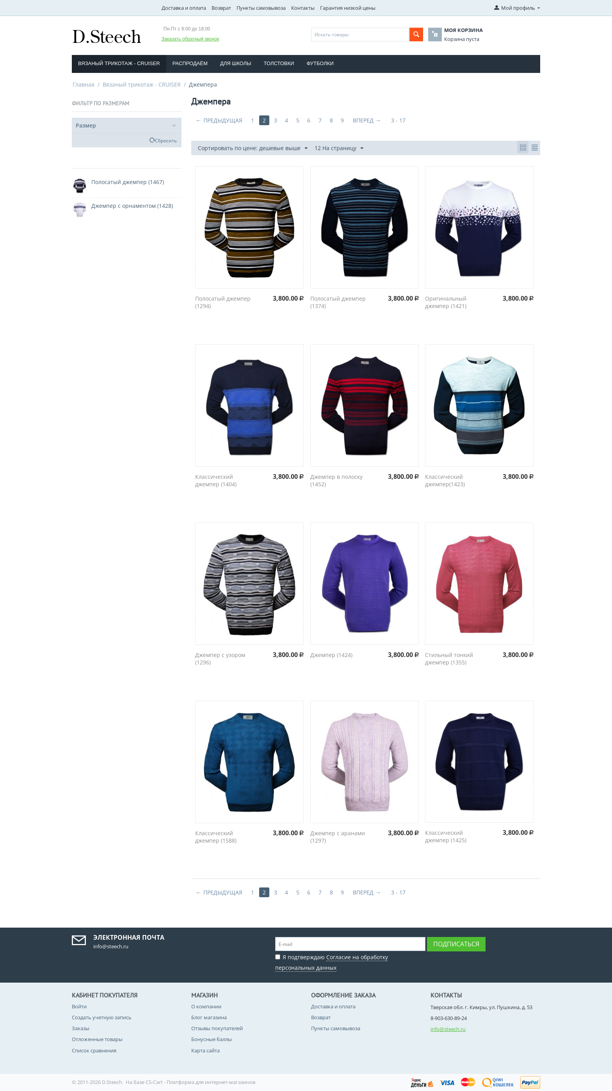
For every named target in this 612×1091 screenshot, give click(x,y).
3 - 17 (404, 120)
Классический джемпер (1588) (216, 836)
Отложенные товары (97, 1039)
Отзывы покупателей (217, 1028)
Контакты (303, 7)
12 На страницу (339, 148)
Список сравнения (94, 1050)
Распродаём (190, 63)
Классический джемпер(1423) (445, 480)
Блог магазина (209, 1017)
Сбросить (166, 140)
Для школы (235, 63)
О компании (206, 1006)
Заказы (80, 1028)
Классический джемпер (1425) (445, 836)
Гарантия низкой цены (347, 7)
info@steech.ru (448, 1029)
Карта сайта (205, 1050)
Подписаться (456, 944)
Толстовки (279, 63)
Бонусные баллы (211, 1039)
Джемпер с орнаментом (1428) (132, 205)
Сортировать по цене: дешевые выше (253, 148)
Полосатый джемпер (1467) (127, 182)
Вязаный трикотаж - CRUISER (119, 63)
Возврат (221, 7)
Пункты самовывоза (261, 7)
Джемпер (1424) (331, 655)
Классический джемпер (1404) (216, 480)
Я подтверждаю (331, 961)
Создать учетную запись (102, 1017)
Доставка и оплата (184, 7)
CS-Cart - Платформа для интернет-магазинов (200, 1082)
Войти (79, 1006)
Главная (83, 84)
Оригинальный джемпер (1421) (445, 302)
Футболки (319, 63)
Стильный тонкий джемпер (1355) (449, 658)
